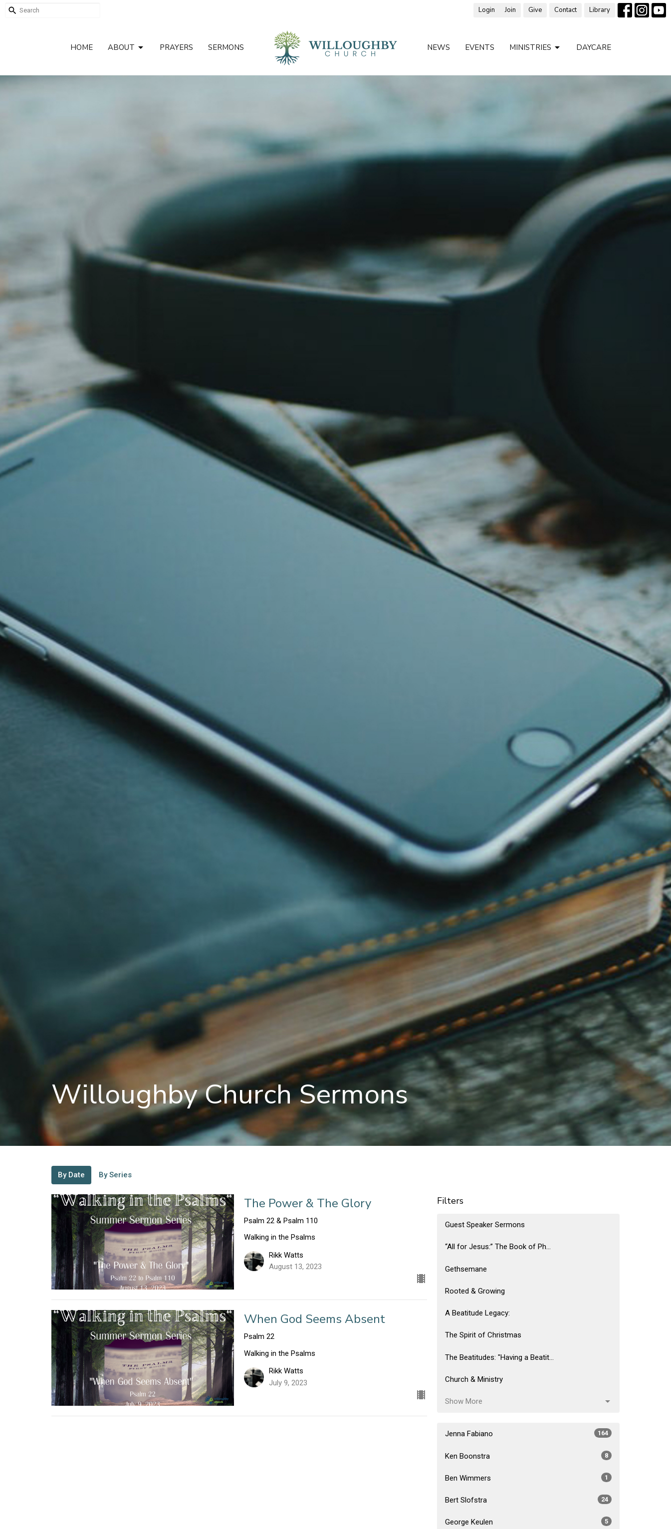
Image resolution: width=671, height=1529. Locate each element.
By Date (71, 1174)
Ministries (535, 47)
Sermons (226, 47)
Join (510, 9)
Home (81, 47)
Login (486, 9)
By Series (115, 1174)
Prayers (176, 47)
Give (535, 9)
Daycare (593, 47)
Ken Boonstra (528, 1456)
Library (599, 9)
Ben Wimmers (528, 1478)
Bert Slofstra (528, 1500)
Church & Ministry (474, 1379)
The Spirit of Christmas (483, 1334)
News (438, 47)
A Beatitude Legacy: (477, 1313)
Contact (565, 9)
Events (479, 47)
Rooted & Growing (475, 1291)
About (126, 47)
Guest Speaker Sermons (485, 1224)
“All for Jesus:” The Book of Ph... (498, 1246)
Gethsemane (466, 1269)
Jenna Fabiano (528, 1433)
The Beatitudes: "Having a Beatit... (499, 1357)
